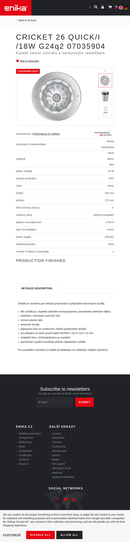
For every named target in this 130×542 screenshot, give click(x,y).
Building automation (30, 433)
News (22, 446)
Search (56, 455)
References (25, 442)
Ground (32, 20)
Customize (12, 534)
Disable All (40, 534)
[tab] (37, 289)
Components (26, 437)
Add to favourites (29, 61)
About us (24, 463)
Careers (56, 433)
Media (55, 459)
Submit (85, 402)
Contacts (24, 459)
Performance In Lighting (46, 133)
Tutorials (57, 442)
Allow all (70, 534)
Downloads (58, 437)
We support (58, 463)
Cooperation (26, 450)
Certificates (25, 455)
